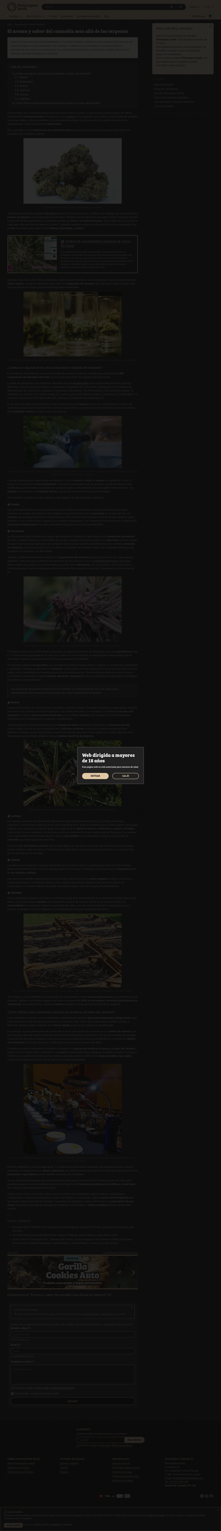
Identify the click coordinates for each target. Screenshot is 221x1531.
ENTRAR (95, 775)
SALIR (125, 775)
